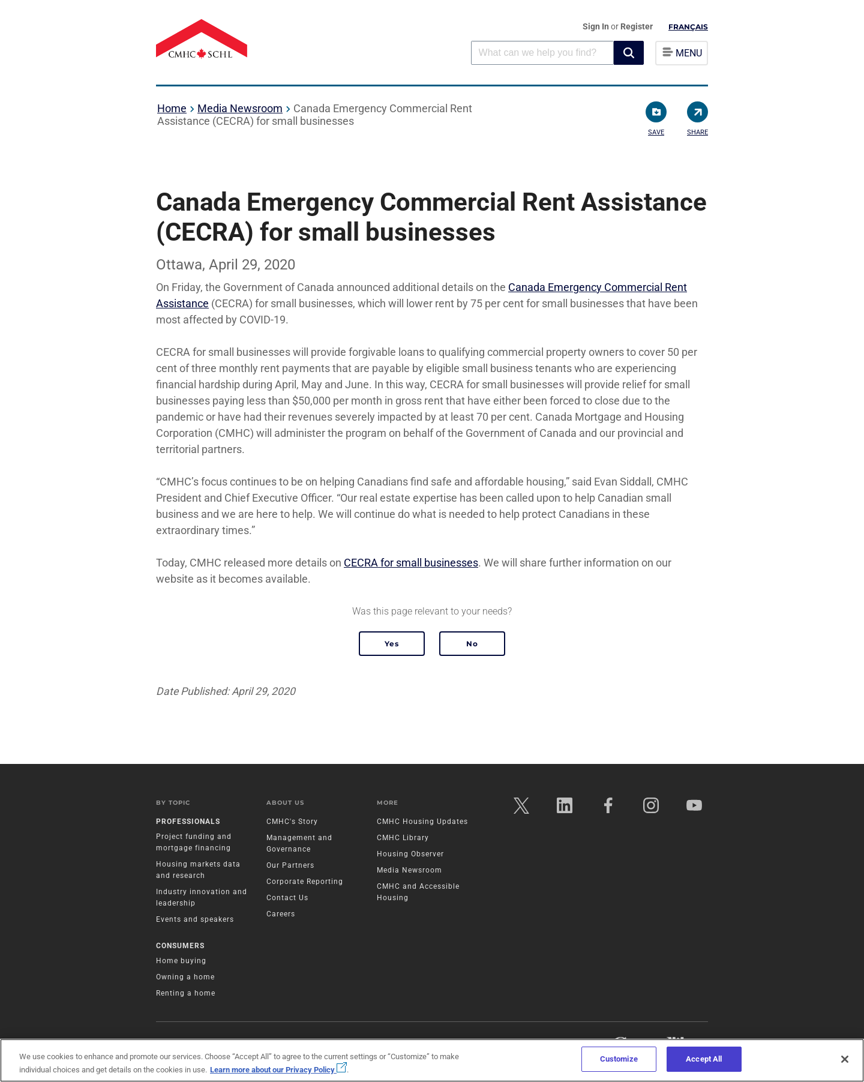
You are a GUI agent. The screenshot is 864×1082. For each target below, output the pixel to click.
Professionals (188, 821)
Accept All (704, 1058)
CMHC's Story (292, 821)
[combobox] (542, 52)
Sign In (597, 26)
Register (636, 26)
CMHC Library (403, 838)
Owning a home (185, 977)
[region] (432, 1060)
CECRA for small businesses (411, 562)
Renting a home (185, 993)
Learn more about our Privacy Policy (278, 1069)
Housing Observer (410, 854)
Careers (280, 914)
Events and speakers (195, 919)
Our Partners (290, 865)
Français (688, 26)
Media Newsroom (240, 108)
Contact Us (287, 898)
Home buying (181, 961)
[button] (629, 53)
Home (172, 108)
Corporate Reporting (304, 881)
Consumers (180, 946)
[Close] (845, 1059)
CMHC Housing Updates (422, 821)
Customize (619, 1058)
